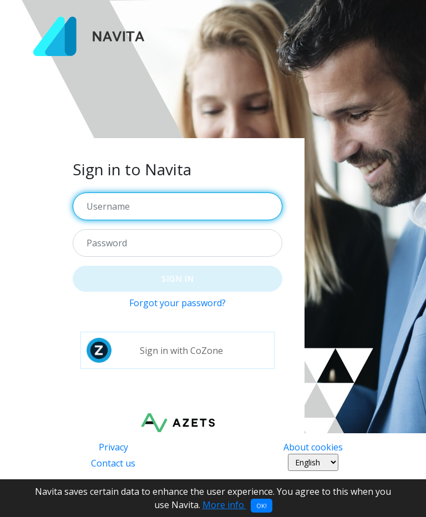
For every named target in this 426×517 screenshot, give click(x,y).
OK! (261, 505)
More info (224, 505)
